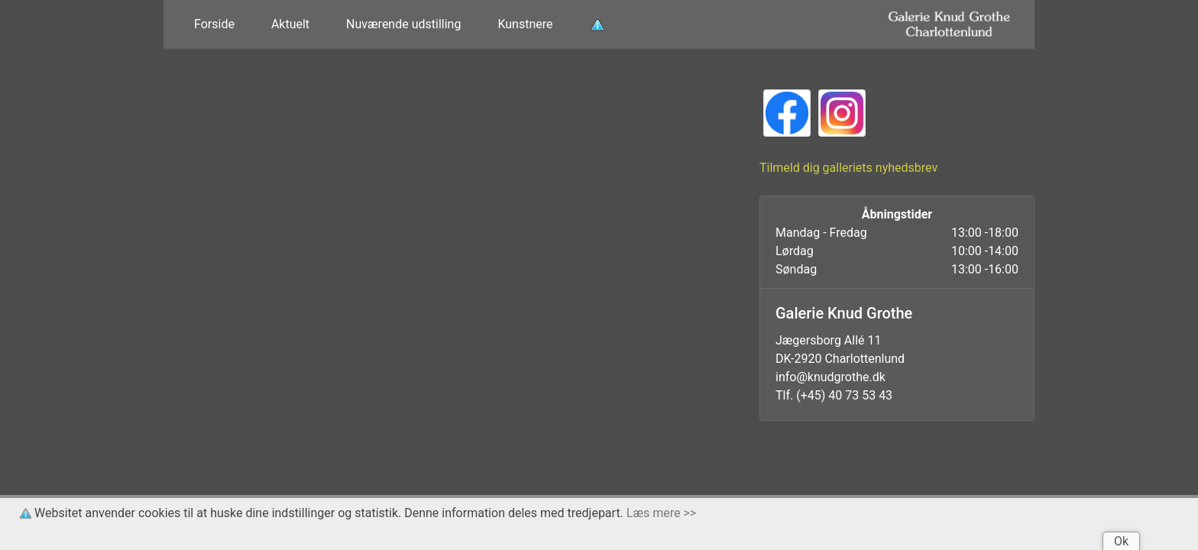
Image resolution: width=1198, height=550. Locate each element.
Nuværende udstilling (403, 24)
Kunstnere (524, 24)
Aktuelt (290, 24)
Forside (214, 24)
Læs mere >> (661, 513)
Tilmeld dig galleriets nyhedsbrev (848, 167)
